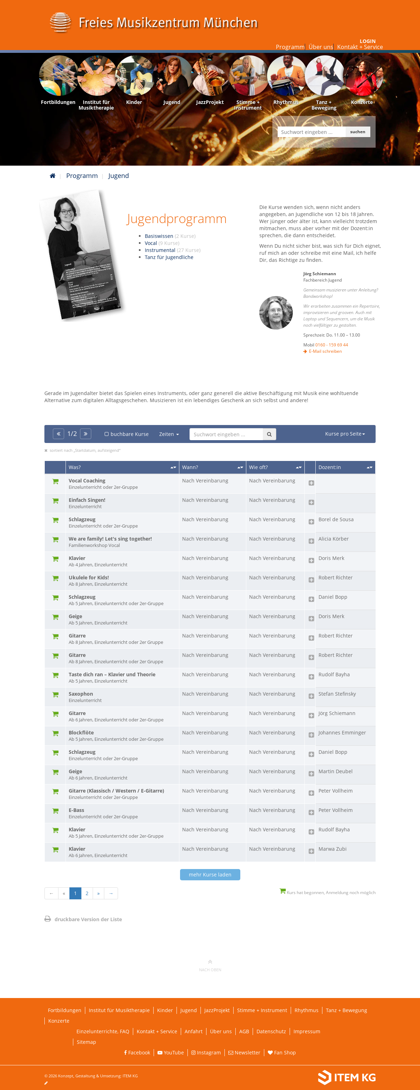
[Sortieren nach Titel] (173, 467)
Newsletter (244, 1052)
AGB (244, 1031)
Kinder (165, 1010)
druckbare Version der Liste (83, 919)
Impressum (307, 1031)
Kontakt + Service (360, 47)
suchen (357, 132)
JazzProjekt (217, 1010)
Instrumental (172, 250)
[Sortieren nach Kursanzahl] (299, 467)
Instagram (206, 1052)
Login (368, 41)
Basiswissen (170, 236)
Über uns (321, 47)
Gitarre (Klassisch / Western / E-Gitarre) (122, 794)
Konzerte (58, 1020)
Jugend (119, 175)
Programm (290, 47)
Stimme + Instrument (262, 1010)
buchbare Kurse (126, 434)
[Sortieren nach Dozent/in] (369, 467)
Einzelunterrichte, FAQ (102, 1031)
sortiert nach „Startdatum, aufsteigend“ (85, 450)
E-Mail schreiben (325, 351)
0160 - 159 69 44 (331, 345)
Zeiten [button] (169, 434)
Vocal (162, 243)
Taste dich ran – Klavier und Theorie (122, 677)
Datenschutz (271, 1031)
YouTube (171, 1052)
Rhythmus (307, 1010)
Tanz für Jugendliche (169, 257)
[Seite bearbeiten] (49, 1082)
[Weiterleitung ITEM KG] (301, 1077)
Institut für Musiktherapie (119, 1010)
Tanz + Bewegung (346, 1010)
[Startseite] (53, 175)
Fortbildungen (64, 1010)
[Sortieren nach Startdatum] (240, 467)
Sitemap (86, 1042)
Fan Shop (282, 1052)
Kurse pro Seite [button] (345, 433)
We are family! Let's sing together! (122, 542)
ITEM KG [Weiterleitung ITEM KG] (130, 1075)
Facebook (137, 1052)
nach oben (210, 965)
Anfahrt (194, 1031)
